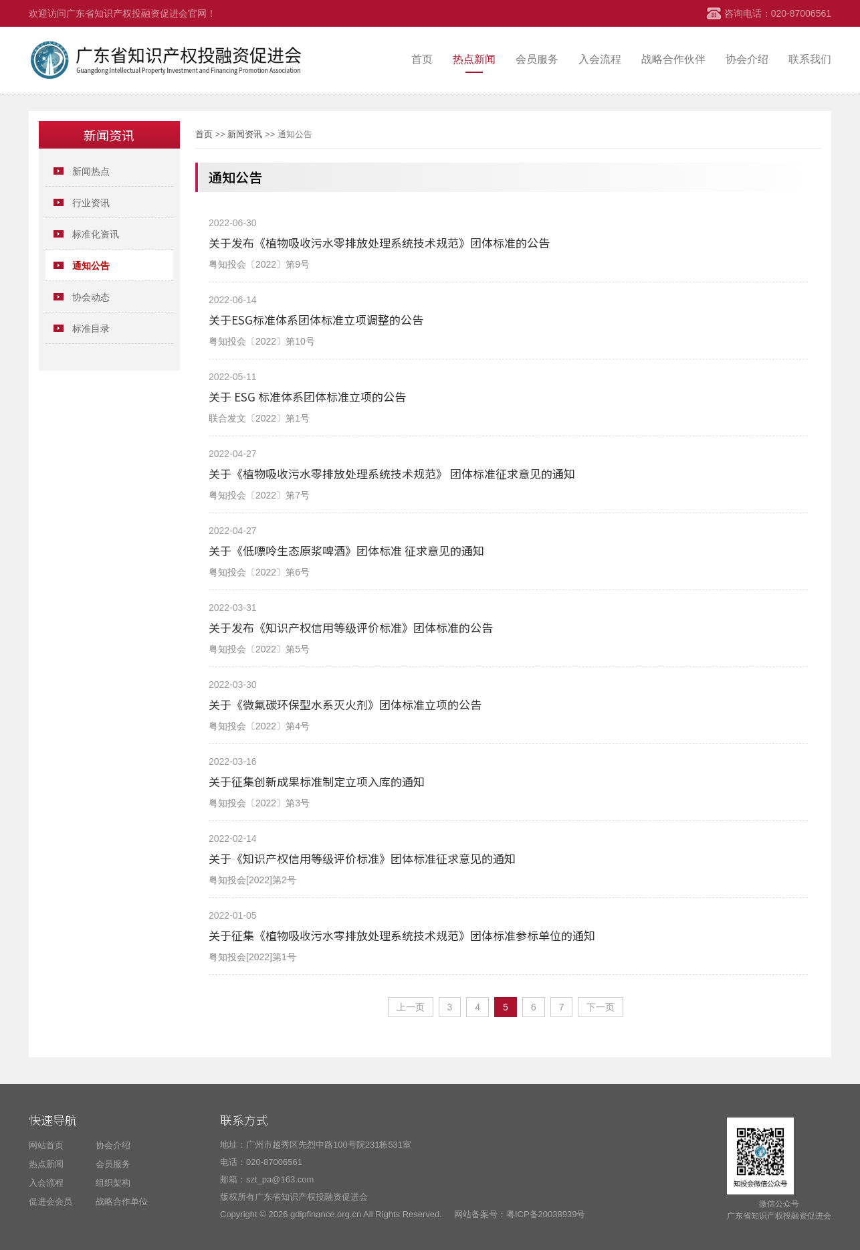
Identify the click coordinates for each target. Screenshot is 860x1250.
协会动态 (91, 297)
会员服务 (537, 59)
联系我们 (809, 59)
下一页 (600, 1007)
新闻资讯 (244, 134)
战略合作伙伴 (673, 59)
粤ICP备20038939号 (546, 1214)
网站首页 (46, 1145)
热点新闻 (474, 59)
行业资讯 (91, 202)
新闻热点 (91, 171)
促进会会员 (50, 1201)
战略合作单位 (122, 1201)
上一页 (411, 1007)
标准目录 (91, 328)
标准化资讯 (95, 234)
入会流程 (599, 59)
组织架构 (113, 1183)
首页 (422, 59)
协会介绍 (747, 59)
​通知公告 (91, 265)
